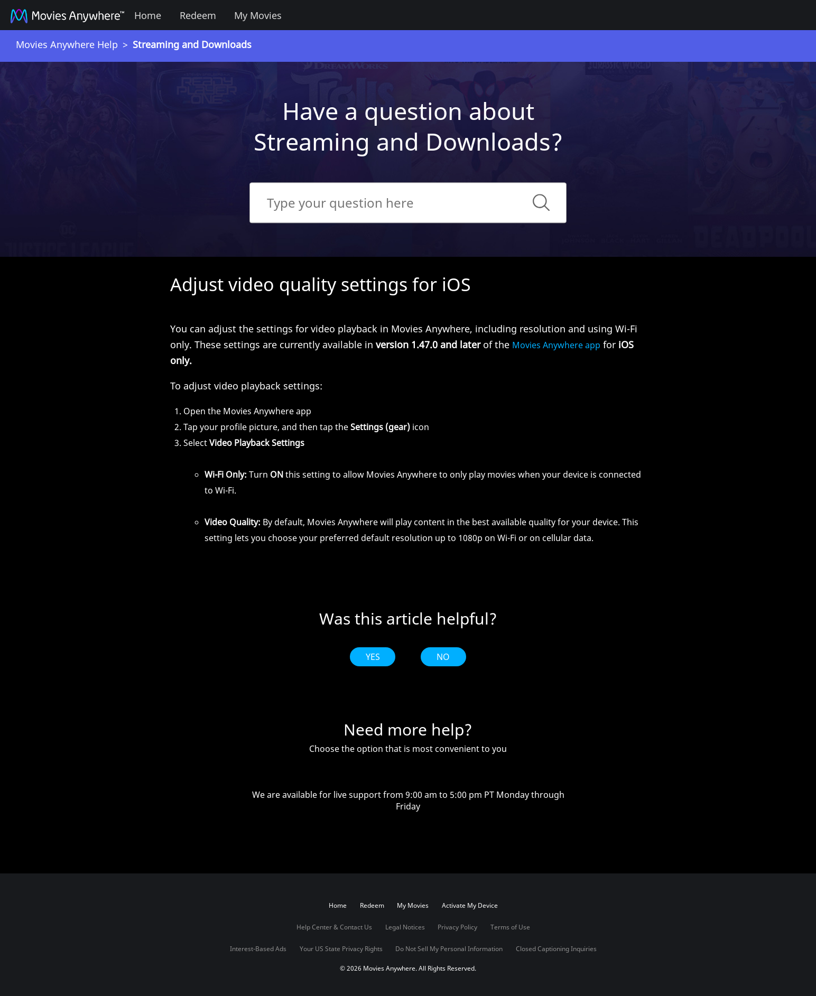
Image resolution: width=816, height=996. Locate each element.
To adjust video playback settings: (246, 385)
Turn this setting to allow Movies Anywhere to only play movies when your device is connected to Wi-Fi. (423, 482)
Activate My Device (470, 905)
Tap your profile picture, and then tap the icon (306, 427)
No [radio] (443, 657)
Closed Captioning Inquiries (556, 948)
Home (147, 15)
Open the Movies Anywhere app (247, 411)
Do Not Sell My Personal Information (449, 948)
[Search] (408, 202)
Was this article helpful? (408, 618)
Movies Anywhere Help (67, 44)
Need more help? (408, 729)
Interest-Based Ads (258, 948)
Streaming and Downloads (192, 44)
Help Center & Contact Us (334, 927)
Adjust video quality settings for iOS (320, 284)
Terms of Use (510, 927)
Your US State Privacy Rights (341, 948)
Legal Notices (405, 927)
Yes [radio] (373, 657)
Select (414, 491)
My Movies (258, 15)
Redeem (198, 15)
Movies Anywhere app (556, 345)
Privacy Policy (457, 927)
